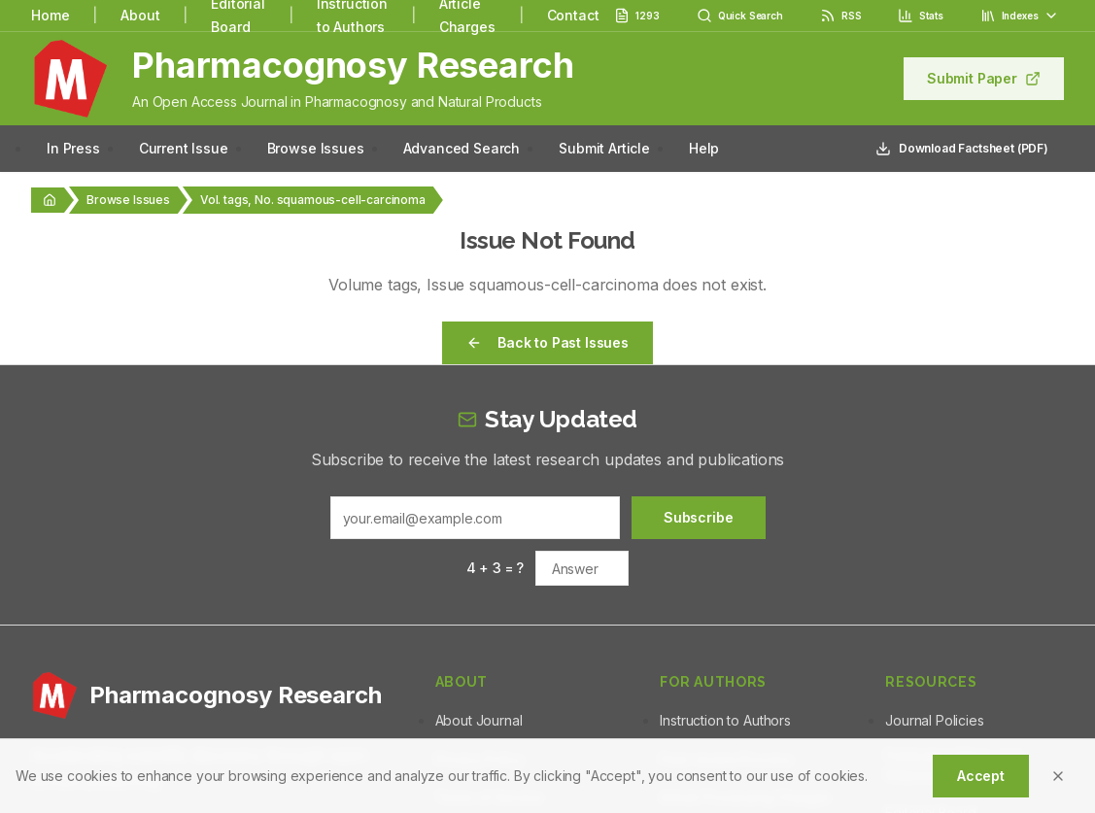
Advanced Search (462, 148)
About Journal (479, 720)
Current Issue (183, 148)
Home (50, 15)
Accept (981, 775)
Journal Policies (934, 720)
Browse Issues (315, 148)
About (139, 15)
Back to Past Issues (547, 342)
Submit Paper (984, 78)
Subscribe (699, 517)
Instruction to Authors (725, 720)
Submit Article (604, 148)
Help (704, 148)
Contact (573, 15)
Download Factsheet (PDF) (961, 148)
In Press (73, 148)
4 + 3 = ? (495, 567)
